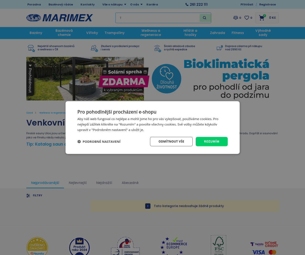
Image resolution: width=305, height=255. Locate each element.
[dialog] (153, 127)
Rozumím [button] (211, 141)
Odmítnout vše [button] (170, 141)
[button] (99, 141)
